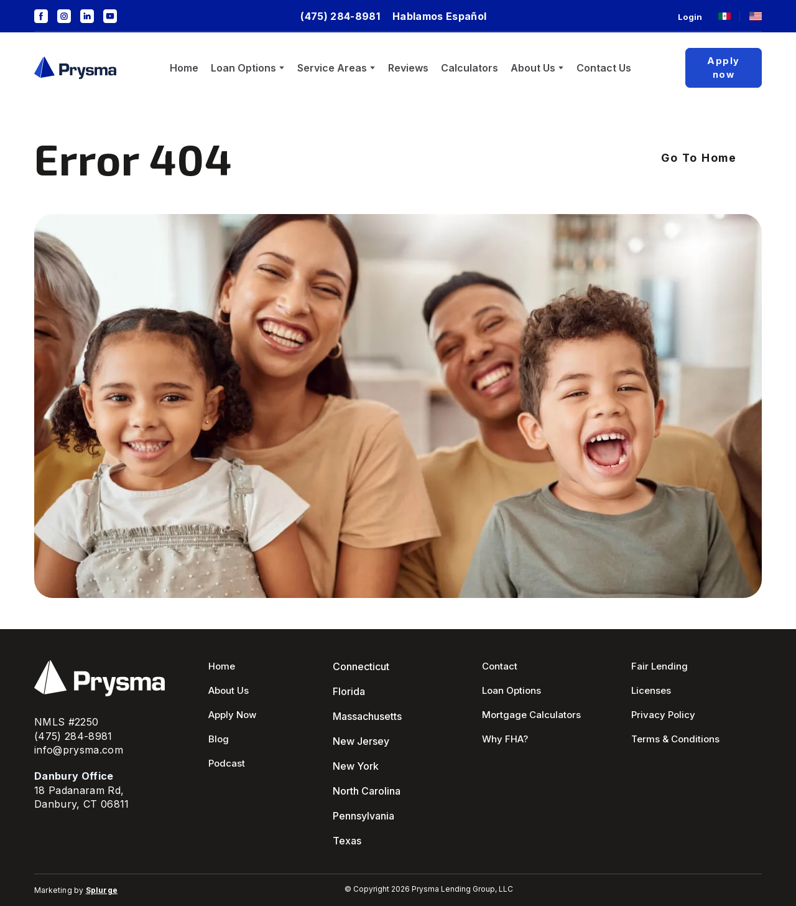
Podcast (226, 763)
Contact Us (603, 68)
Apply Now (232, 715)
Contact (499, 666)
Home (184, 68)
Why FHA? (505, 739)
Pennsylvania (363, 816)
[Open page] (724, 16)
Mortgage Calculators (531, 715)
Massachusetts (367, 716)
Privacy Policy (663, 715)
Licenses (651, 690)
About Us (533, 68)
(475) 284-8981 (73, 736)
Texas (347, 840)
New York (356, 766)
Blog (218, 739)
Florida (349, 691)
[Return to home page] (75, 68)
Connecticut (361, 666)
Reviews (408, 68)
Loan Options (243, 68)
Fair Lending (659, 666)
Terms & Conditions (675, 739)
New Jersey (361, 741)
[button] (41, 16)
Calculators (469, 68)
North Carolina (366, 791)
